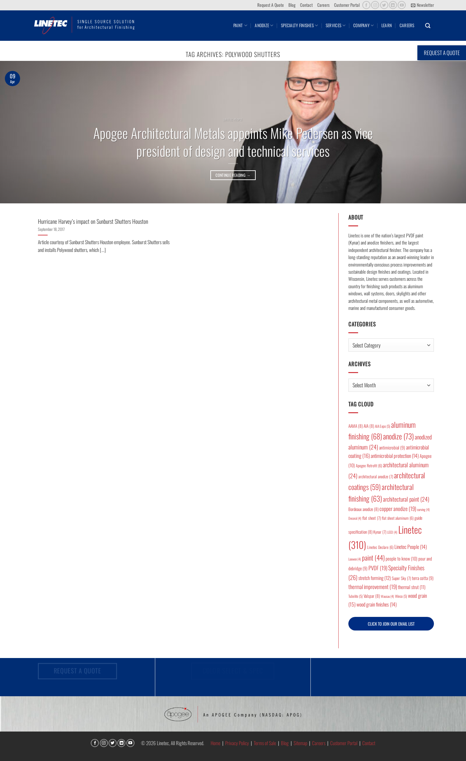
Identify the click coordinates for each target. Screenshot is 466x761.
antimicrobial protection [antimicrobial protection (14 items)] (395, 456)
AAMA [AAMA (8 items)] (355, 426)
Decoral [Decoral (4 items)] (354, 518)
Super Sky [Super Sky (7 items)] (401, 578)
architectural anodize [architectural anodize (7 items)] (375, 476)
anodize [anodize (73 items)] (398, 436)
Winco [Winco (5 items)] (401, 596)
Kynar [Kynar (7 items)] (379, 532)
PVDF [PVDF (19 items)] (377, 568)
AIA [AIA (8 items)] (369, 426)
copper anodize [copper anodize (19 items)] (397, 509)
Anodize (264, 25)
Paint (240, 25)
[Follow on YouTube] (402, 5)
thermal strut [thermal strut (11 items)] (411, 587)
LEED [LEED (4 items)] (392, 532)
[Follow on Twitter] (384, 5)
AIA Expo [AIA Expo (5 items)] (382, 426)
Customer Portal (347, 5)
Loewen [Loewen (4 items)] (354, 559)
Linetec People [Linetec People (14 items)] (410, 547)
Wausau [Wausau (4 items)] (387, 596)
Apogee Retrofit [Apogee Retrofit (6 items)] (369, 465)
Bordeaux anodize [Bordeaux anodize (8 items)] (363, 509)
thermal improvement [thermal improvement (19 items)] (372, 587)
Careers (323, 5)
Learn (386, 25)
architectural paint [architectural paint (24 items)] (406, 499)
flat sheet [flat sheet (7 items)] (371, 518)
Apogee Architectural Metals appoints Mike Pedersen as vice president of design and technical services (233, 141)
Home (215, 742)
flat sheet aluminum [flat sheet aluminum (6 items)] (398, 518)
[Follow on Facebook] (366, 5)
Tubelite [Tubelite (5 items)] (355, 596)
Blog (292, 5)
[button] (422, 5)
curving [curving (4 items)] (423, 509)
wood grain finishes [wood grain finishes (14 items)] (376, 604)
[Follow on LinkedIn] (393, 5)
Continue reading (233, 175)
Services (336, 25)
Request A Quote (270, 5)
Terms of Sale (265, 742)
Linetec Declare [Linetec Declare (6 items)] (380, 547)
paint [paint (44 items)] (373, 557)
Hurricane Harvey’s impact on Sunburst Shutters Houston (93, 221)
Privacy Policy (237, 742)
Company (363, 25)
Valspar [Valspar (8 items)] (372, 596)
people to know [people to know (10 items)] (401, 558)
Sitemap (300, 742)
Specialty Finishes (299, 25)
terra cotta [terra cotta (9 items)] (423, 578)
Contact (306, 5)
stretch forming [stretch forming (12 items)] (374, 577)
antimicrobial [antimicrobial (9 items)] (392, 447)
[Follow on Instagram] (375, 5)
